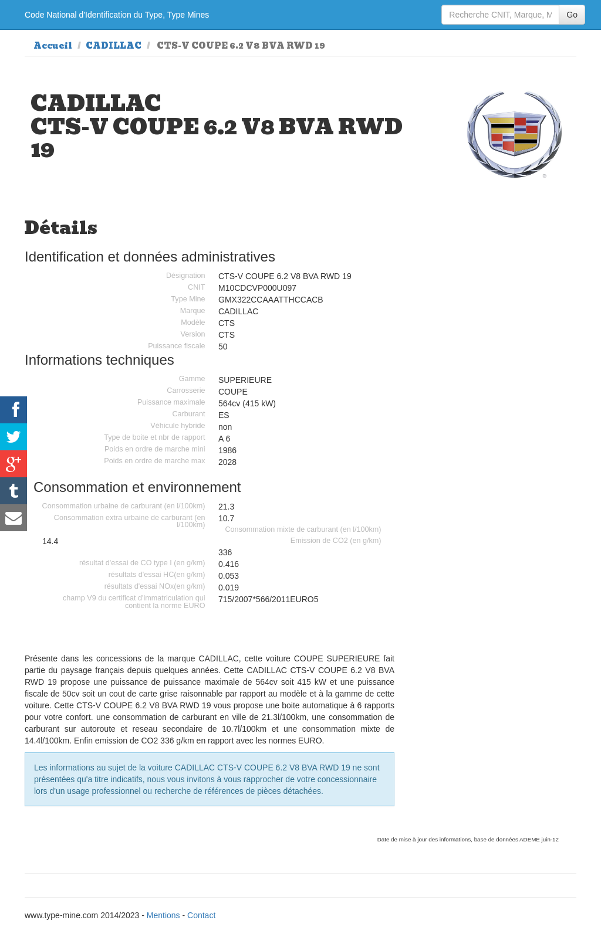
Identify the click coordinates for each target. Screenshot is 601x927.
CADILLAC (113, 45)
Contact (201, 915)
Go (572, 14)
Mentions (163, 915)
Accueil (52, 45)
